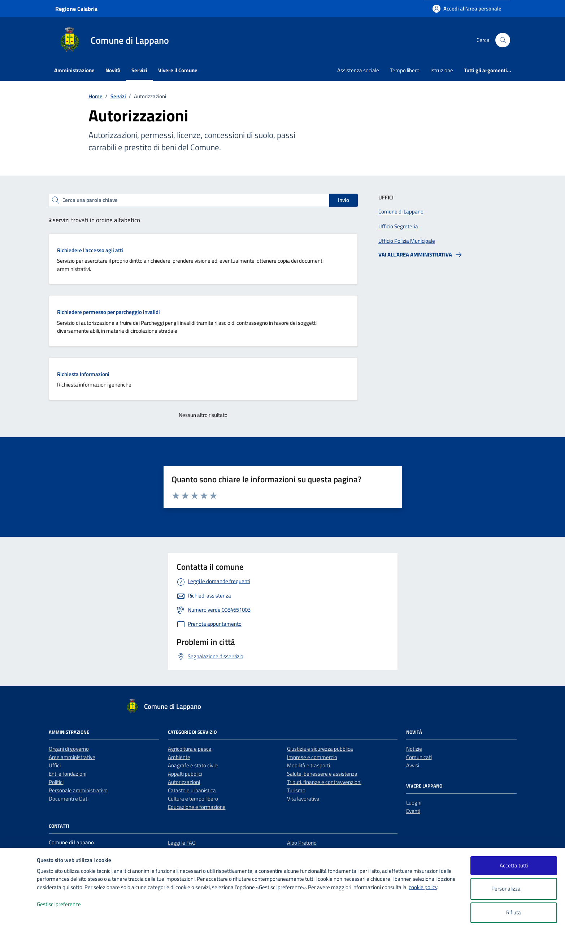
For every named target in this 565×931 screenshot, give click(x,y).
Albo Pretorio (302, 843)
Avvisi (412, 765)
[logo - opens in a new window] (18, 918)
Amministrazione (74, 70)
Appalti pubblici (185, 774)
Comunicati (419, 757)
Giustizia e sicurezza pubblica (320, 749)
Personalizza (513, 889)
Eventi (413, 811)
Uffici (55, 765)
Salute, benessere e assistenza (322, 774)
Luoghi (413, 802)
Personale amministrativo (78, 790)
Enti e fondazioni (67, 774)
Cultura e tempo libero (193, 798)
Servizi (139, 70)
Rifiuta (513, 912)
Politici (56, 782)
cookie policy (423, 887)
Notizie (414, 749)
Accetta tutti (514, 865)
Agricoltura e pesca (190, 749)
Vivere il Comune (177, 70)
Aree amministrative (72, 757)
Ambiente (179, 757)
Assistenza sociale (358, 70)
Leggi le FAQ (182, 843)
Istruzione (441, 70)
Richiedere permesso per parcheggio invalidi (108, 312)
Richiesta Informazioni (83, 374)
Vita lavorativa (303, 798)
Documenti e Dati (68, 798)
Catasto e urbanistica (192, 790)
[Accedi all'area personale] (467, 8)
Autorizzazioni (184, 782)
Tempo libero (405, 70)
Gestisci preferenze (66, 904)
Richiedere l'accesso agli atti (90, 250)
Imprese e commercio (312, 757)
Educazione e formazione (197, 807)
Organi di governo (69, 749)
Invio (343, 200)
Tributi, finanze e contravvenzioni (324, 782)
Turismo (296, 790)
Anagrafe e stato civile (193, 765)
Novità (113, 70)
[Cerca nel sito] (502, 40)
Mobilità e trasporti (308, 765)
